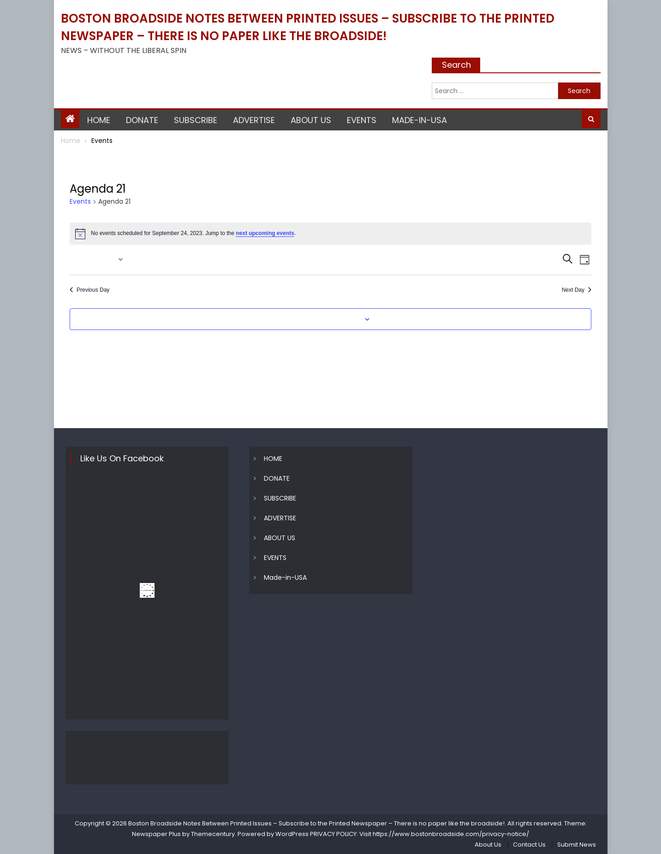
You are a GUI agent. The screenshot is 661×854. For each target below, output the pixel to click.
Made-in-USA (419, 120)
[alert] (330, 234)
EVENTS (361, 120)
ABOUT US (311, 120)
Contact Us (529, 844)
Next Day (576, 290)
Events (80, 201)
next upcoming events (265, 233)
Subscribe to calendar (325, 319)
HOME (98, 120)
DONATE (142, 120)
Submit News (576, 844)
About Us (488, 844)
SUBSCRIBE (195, 120)
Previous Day (89, 290)
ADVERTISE (254, 120)
